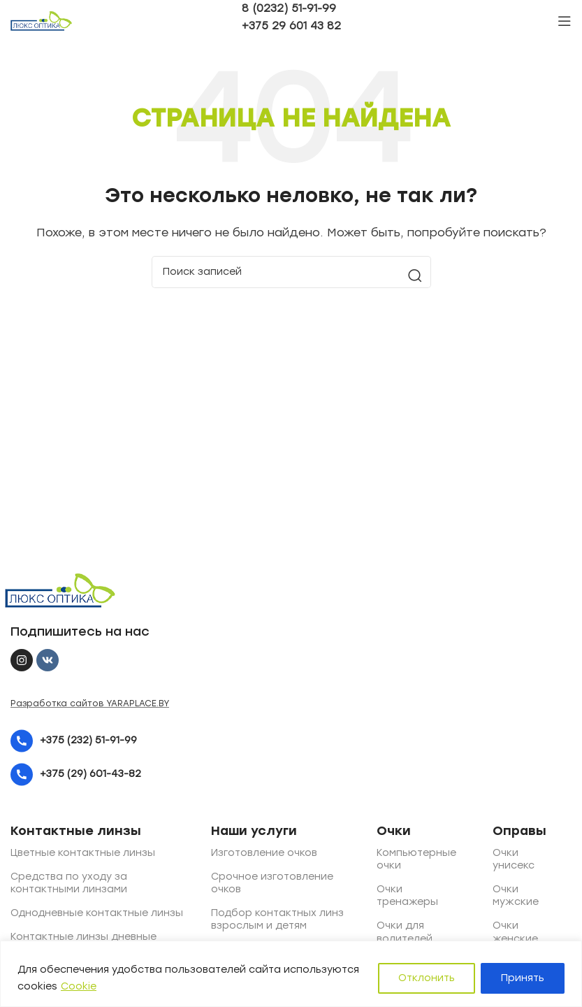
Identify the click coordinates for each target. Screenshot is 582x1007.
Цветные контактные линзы (82, 853)
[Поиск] (291, 272)
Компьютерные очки (394, 859)
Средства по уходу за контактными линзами (68, 883)
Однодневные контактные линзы (96, 913)
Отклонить (426, 978)
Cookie (78, 986)
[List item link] (197, 740)
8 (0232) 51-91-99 (289, 8)
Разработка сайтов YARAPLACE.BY (89, 703)
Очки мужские (506, 895)
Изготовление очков (264, 853)
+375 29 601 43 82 (291, 26)
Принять (522, 978)
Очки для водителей (394, 932)
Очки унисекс (506, 859)
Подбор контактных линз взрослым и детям (277, 919)
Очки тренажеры (394, 895)
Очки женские (506, 932)
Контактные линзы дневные (83, 937)
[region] (291, 974)
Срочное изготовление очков (272, 883)
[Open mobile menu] (565, 21)
